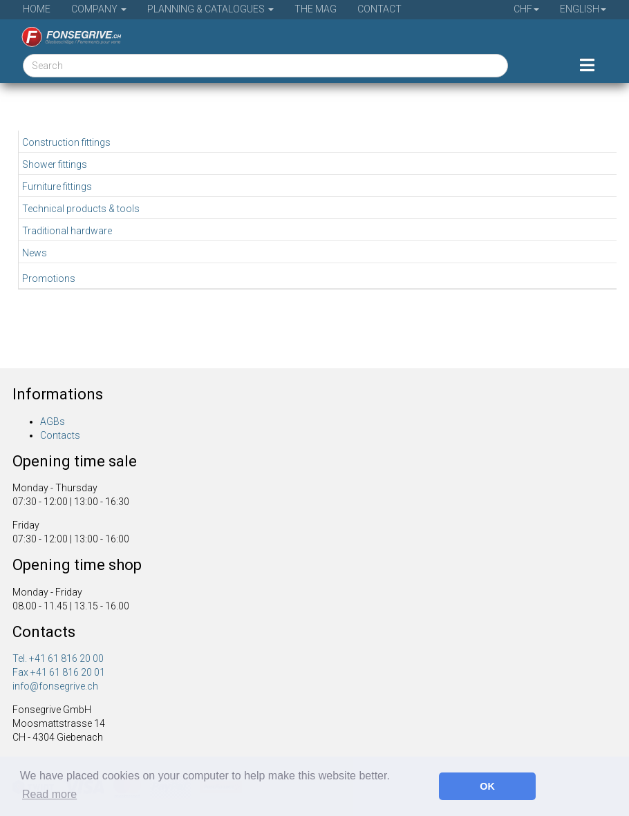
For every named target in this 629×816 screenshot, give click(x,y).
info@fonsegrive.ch (55, 686)
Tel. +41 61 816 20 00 (58, 658)
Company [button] (98, 9)
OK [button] (487, 786)
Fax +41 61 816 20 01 (58, 672)
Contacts (60, 435)
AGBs (52, 421)
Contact (379, 9)
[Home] (66, 36)
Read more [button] (49, 794)
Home (36, 9)
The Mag (315, 9)
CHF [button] (526, 9)
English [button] (583, 9)
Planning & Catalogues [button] (210, 9)
